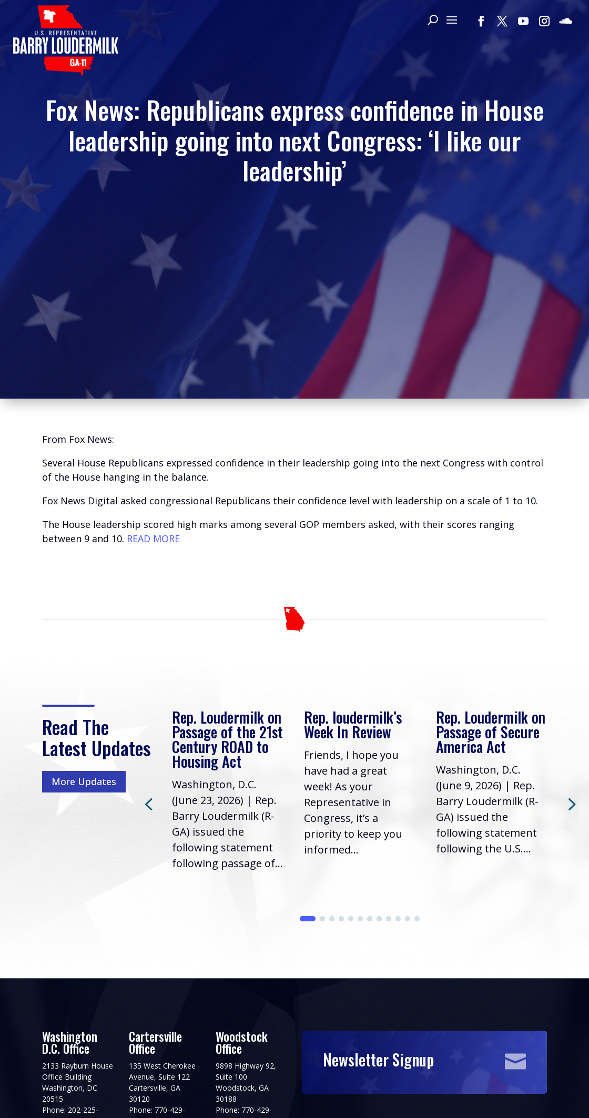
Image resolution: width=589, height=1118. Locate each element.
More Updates (84, 665)
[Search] (433, 21)
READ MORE (153, 383)
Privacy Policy (72, 1091)
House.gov (219, 1091)
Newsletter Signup (378, 930)
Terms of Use (149, 1091)
